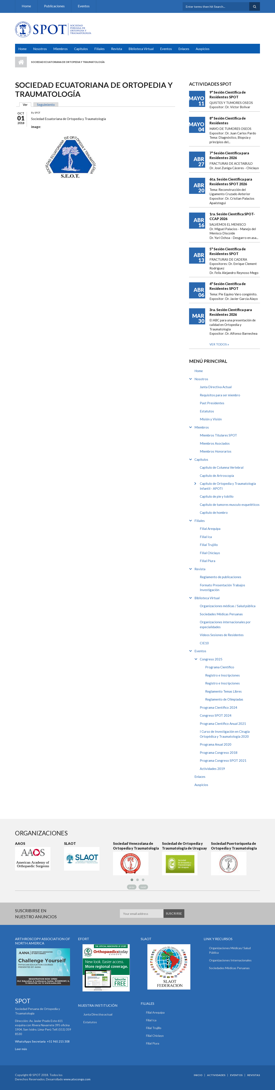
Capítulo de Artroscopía (217, 475)
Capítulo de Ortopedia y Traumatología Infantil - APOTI (228, 486)
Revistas (253, 1075)
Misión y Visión (211, 419)
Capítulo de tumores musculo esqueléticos (230, 504)
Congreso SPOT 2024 (215, 715)
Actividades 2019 (212, 769)
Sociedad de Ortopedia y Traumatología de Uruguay (184, 845)
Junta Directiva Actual (216, 387)
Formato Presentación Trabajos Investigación (222, 587)
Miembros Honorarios (215, 451)
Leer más (21, 1049)
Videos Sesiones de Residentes (222, 635)
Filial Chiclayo (210, 553)
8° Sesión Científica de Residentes (227, 120)
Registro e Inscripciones (222, 675)
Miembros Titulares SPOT (218, 435)
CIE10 (204, 643)
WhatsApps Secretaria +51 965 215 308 (42, 1041)
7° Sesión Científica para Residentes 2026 (229, 155)
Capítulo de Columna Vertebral (221, 467)
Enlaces (183, 49)
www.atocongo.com (77, 1079)
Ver (27, 104)
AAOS (20, 843)
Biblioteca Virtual (141, 49)
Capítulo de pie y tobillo (217, 496)
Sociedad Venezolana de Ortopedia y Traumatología (136, 845)
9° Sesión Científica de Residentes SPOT (227, 94)
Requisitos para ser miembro (220, 395)
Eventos (84, 6)
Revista (116, 49)
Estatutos (207, 411)
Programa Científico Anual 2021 (223, 723)
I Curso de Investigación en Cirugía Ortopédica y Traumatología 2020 (225, 734)
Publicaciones (54, 6)
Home (26, 6)
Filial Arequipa (210, 529)
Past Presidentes (212, 403)
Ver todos (218, 344)
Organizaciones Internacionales (230, 960)
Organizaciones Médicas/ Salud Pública (230, 950)
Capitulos (81, 49)
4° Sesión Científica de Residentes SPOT (227, 286)
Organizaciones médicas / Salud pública (227, 606)
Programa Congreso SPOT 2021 (223, 760)
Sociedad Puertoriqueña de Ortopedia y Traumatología (234, 845)
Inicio (21, 62)
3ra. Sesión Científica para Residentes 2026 (230, 312)
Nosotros (40, 49)
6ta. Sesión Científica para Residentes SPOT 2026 (230, 181)
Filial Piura (207, 561)
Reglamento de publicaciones (220, 577)
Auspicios (202, 49)
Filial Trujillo (209, 545)
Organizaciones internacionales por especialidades (225, 624)
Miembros (60, 49)
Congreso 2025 (211, 659)
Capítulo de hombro (214, 512)
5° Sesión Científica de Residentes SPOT (227, 251)
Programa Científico (219, 667)
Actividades (216, 1075)
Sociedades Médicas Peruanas (221, 614)
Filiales (99, 49)
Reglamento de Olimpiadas (224, 699)
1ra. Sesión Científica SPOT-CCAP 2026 (232, 216)
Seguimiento (46, 104)
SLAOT (70, 843)
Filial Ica (206, 537)
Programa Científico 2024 (218, 707)
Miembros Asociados (215, 443)
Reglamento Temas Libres (223, 691)
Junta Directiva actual (97, 1014)
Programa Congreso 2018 (218, 752)
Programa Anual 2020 (215, 744)
